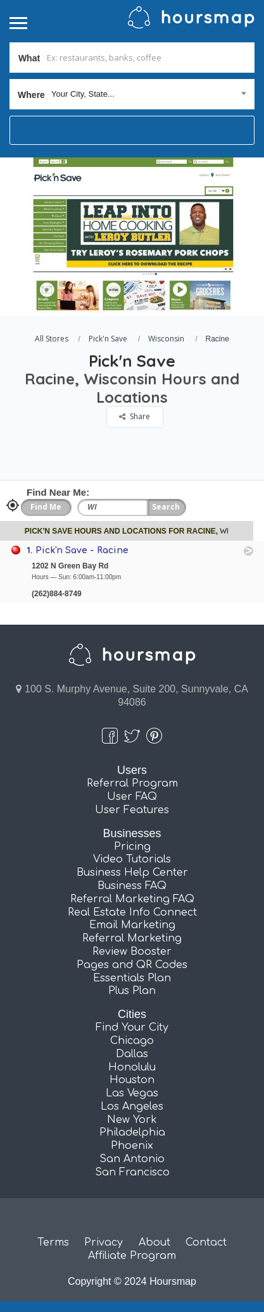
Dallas (132, 1054)
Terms (53, 1242)
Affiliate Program (132, 1255)
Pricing (132, 846)
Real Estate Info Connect (132, 912)
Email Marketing (132, 925)
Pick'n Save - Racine (82, 550)
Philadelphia (132, 1132)
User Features (132, 810)
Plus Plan (132, 990)
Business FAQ (132, 886)
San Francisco (132, 1172)
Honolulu (132, 1067)
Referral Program (132, 783)
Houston (132, 1080)
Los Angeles (132, 1106)
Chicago (132, 1040)
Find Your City (132, 1027)
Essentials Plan (132, 978)
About (154, 1242)
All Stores (51, 338)
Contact (206, 1242)
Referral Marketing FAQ (132, 899)
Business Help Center (132, 872)
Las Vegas (132, 1093)
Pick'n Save (108, 338)
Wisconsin (166, 338)
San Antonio (132, 1159)
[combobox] (132, 94)
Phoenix (132, 1145)
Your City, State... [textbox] (83, 94)
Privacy (103, 1242)
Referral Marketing (132, 938)
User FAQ (132, 796)
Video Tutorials (132, 859)
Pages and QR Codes (132, 965)
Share (134, 416)
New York (132, 1119)
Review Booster (132, 951)
